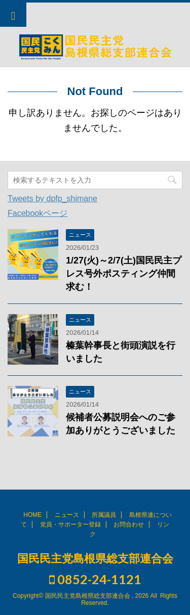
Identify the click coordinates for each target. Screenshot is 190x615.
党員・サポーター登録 (70, 524)
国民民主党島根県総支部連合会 (95, 558)
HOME (32, 514)
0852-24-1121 (95, 579)
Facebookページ (37, 213)
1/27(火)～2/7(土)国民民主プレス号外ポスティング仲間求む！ (123, 273)
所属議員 (104, 514)
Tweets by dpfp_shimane (52, 198)
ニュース (67, 514)
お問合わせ (128, 524)
